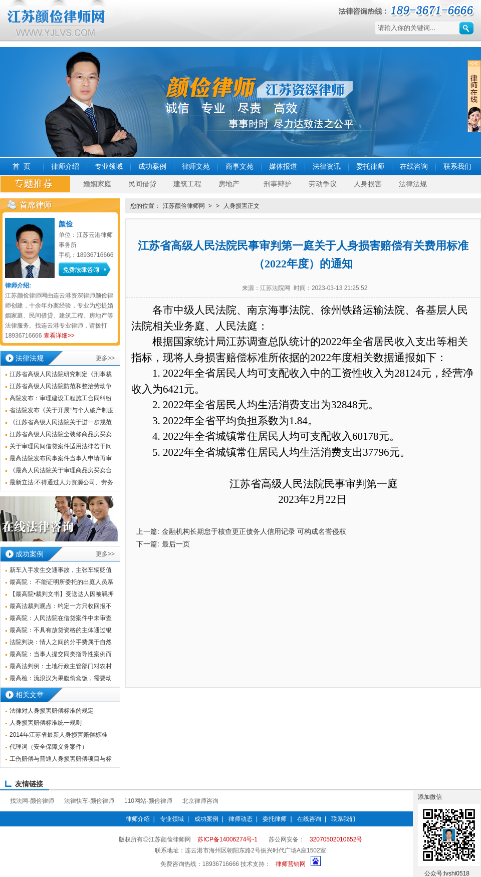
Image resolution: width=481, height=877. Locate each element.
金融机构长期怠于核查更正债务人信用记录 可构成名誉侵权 (254, 531)
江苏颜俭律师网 (184, 205)
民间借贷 (142, 184)
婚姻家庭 (97, 184)
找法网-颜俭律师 (32, 800)
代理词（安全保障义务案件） (49, 746)
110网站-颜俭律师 (148, 800)
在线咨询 (414, 166)
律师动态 (240, 818)
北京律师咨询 (200, 800)
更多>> (105, 358)
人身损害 (368, 184)
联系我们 (457, 166)
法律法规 (413, 184)
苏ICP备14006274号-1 (227, 839)
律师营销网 (291, 863)
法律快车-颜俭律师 (89, 800)
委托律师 (370, 166)
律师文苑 (196, 166)
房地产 (228, 184)
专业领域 (109, 166)
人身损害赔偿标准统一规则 (46, 722)
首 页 (22, 166)
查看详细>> (59, 335)
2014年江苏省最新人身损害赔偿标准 (58, 734)
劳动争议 (323, 184)
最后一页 (176, 544)
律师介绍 (65, 166)
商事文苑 (239, 166)
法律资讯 (327, 166)
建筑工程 (187, 184)
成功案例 (152, 166)
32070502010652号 (336, 839)
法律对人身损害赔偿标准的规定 (52, 710)
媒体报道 (283, 166)
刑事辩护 (278, 184)
